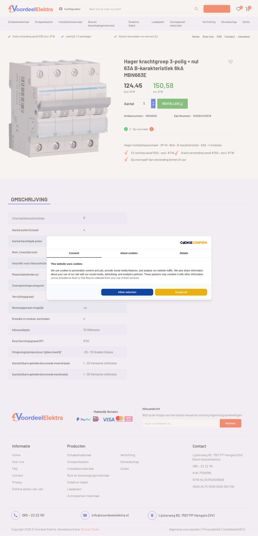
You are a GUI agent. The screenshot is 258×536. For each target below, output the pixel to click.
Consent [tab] (74, 253)
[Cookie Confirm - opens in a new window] (193, 242)
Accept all (181, 292)
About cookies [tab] (129, 253)
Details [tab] (184, 253)
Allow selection (127, 292)
